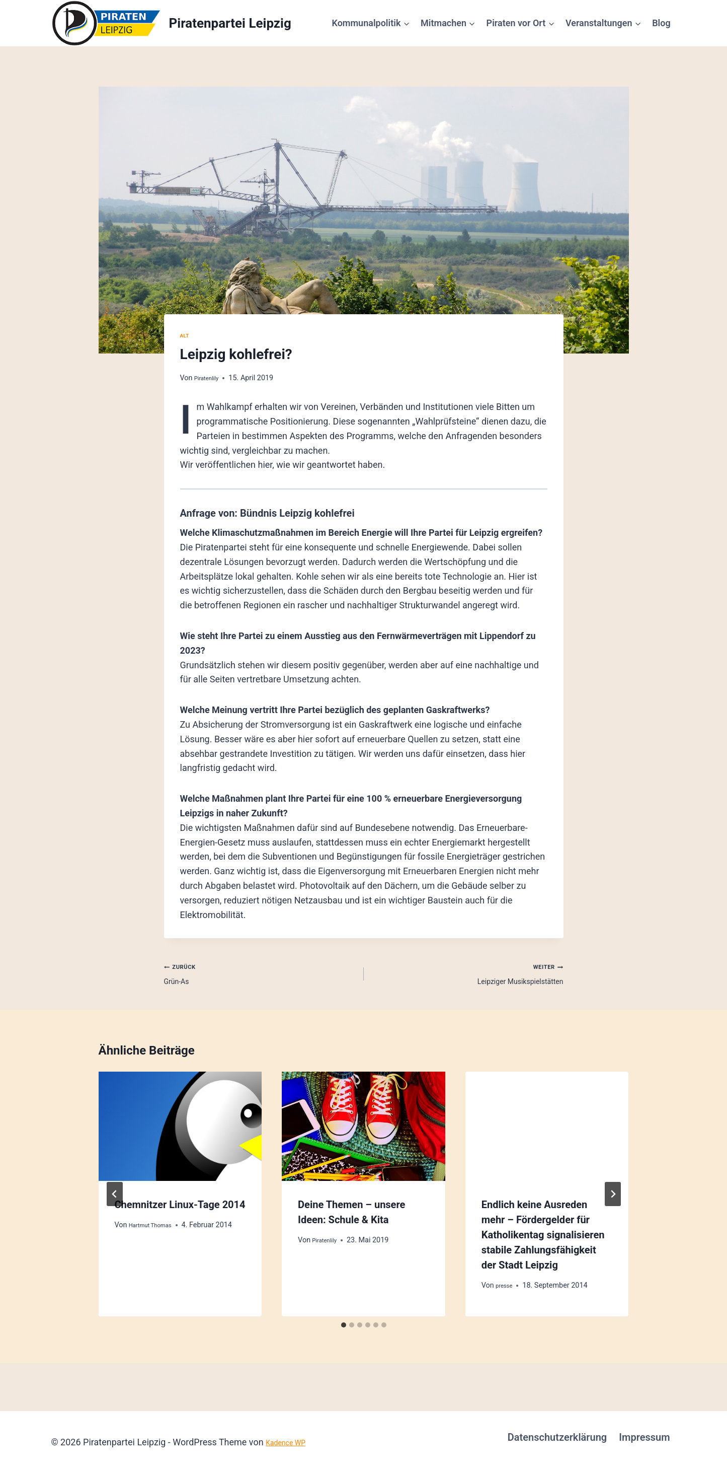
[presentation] (180, 1133)
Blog (661, 23)
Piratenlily (210, 378)
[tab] (343, 1332)
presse (506, 1293)
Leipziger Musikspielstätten (468, 976)
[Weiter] (613, 1201)
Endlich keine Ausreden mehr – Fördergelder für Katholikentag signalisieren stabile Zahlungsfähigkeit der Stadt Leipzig (543, 1242)
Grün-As (259, 976)
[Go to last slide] (115, 1201)
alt (186, 335)
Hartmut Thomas (156, 1232)
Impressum (644, 1437)
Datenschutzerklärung (557, 1437)
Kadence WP (291, 1442)
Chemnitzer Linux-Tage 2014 (180, 1212)
